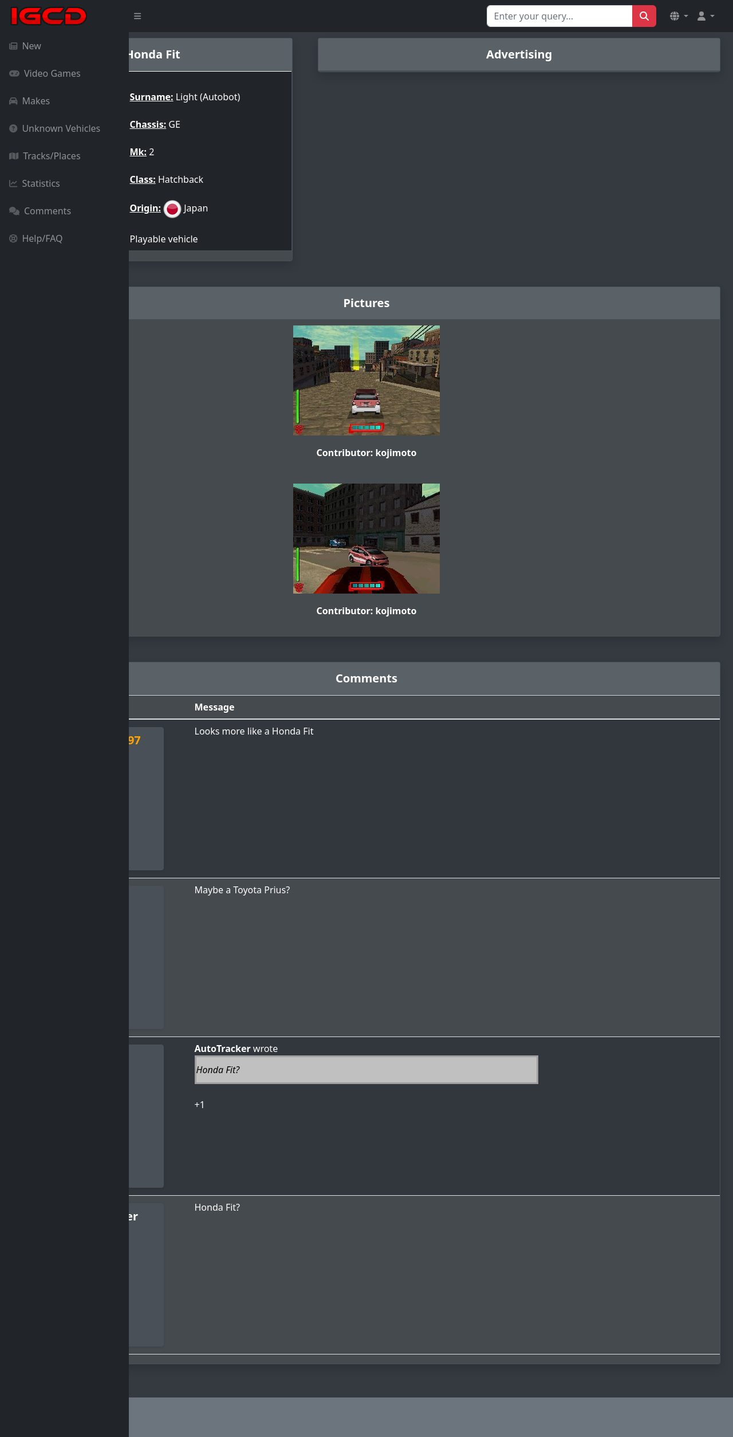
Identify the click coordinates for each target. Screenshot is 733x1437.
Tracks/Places (45, 156)
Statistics (34, 183)
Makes (29, 101)
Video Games (45, 73)
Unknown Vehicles (54, 128)
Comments (40, 211)
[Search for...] (560, 16)
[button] (679, 16)
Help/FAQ (36, 238)
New (25, 46)
